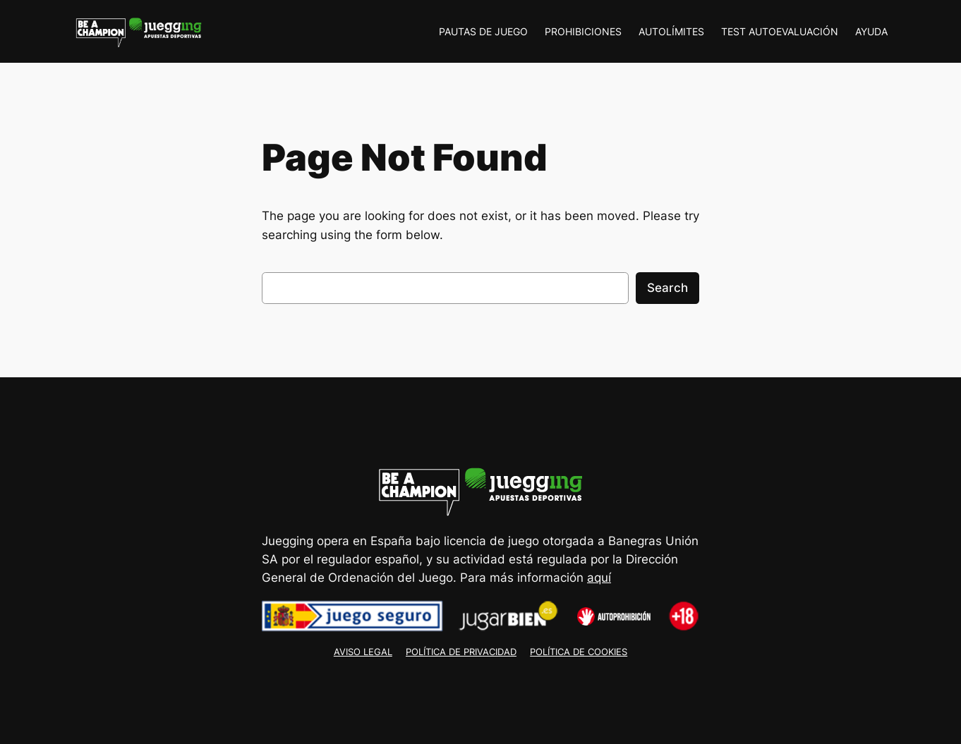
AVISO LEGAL (363, 652)
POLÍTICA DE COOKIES (578, 652)
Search (667, 288)
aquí (599, 578)
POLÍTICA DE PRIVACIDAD (461, 652)
